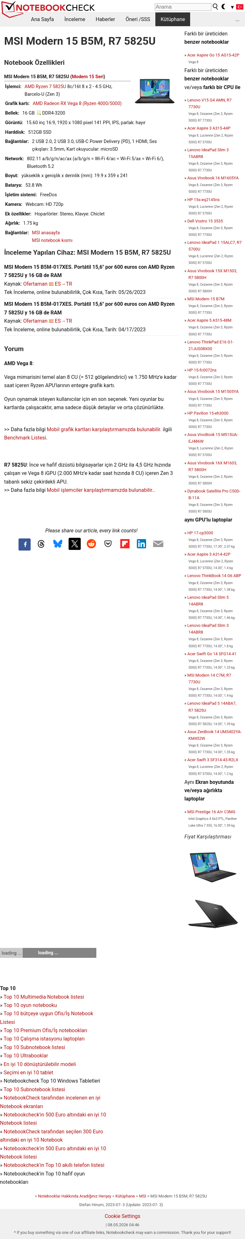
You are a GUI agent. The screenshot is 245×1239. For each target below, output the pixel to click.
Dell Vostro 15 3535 (205, 221)
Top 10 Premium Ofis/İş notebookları (45, 1030)
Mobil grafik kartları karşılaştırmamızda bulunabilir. (104, 429)
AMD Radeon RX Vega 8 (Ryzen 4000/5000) (77, 103)
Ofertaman (35, 284)
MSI (142, 1196)
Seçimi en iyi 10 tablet (28, 1073)
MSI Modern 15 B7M (205, 299)
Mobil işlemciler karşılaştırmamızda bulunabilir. (100, 490)
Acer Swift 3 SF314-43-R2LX (212, 759)
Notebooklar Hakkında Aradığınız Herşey (74, 1196)
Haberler (105, 19)
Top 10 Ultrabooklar (26, 1056)
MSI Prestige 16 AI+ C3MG (211, 811)
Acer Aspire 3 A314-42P (208, 554)
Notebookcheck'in (24, 1148)
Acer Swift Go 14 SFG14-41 (211, 653)
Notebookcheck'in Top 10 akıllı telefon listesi (54, 1165)
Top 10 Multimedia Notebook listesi (44, 997)
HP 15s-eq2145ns (203, 199)
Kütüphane (172, 19)
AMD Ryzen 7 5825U (45, 86)
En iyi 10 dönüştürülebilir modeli (40, 1064)
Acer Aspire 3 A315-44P (208, 128)
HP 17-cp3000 (200, 532)
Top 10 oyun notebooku (30, 1005)
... (237, 19)
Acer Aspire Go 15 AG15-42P (213, 55)
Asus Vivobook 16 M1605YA (213, 178)
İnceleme (74, 19)
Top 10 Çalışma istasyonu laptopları (44, 1039)
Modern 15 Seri (87, 76)
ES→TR (63, 284)
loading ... (11, 953)
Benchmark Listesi (25, 438)
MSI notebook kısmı (52, 240)
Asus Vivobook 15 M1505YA (213, 391)
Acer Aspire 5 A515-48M (209, 320)
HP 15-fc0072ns (202, 370)
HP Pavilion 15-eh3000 (207, 413)
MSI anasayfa (46, 233)
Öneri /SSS (138, 19)
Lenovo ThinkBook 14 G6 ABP (214, 575)
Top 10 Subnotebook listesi (34, 1047)
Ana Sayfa (42, 19)
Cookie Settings (122, 1216)
